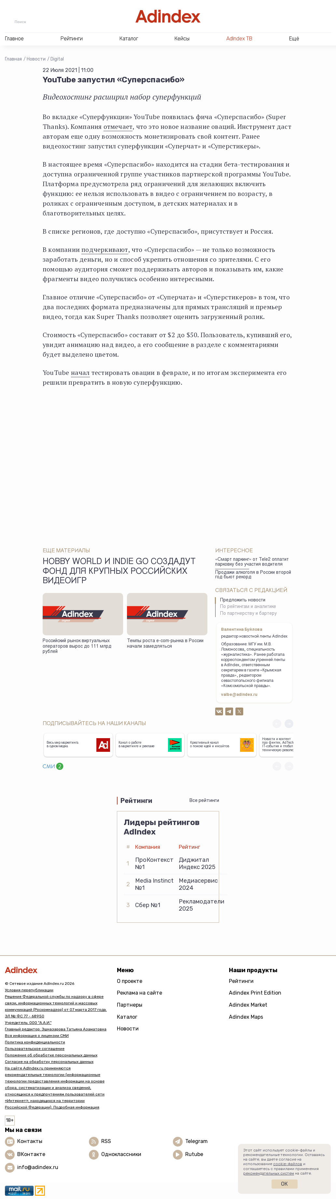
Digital (57, 59)
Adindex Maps (246, 1017)
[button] (289, 723)
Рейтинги (241, 981)
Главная (13, 59)
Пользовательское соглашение (34, 1048)
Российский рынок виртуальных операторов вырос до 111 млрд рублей (77, 646)
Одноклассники (121, 1154)
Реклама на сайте (139, 993)
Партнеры (129, 1005)
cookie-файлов (287, 1164)
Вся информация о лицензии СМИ (37, 1035)
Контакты (29, 1141)
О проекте (129, 981)
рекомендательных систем (268, 1173)
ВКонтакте (31, 1154)
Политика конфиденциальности (35, 1042)
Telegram (196, 1141)
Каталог (127, 1017)
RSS (106, 1141)
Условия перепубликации (29, 990)
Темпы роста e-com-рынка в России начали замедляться (165, 644)
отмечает (118, 126)
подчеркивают (104, 249)
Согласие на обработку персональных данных (49, 1061)
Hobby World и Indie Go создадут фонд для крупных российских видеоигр (119, 572)
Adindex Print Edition (255, 993)
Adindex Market (248, 1005)
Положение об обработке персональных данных (51, 1055)
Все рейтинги (204, 800)
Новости (36, 59)
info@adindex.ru (37, 1167)
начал (80, 372)
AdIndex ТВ (239, 38)
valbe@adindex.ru (239, 695)
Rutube (194, 1154)
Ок (284, 1184)
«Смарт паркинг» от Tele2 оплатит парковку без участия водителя (252, 562)
